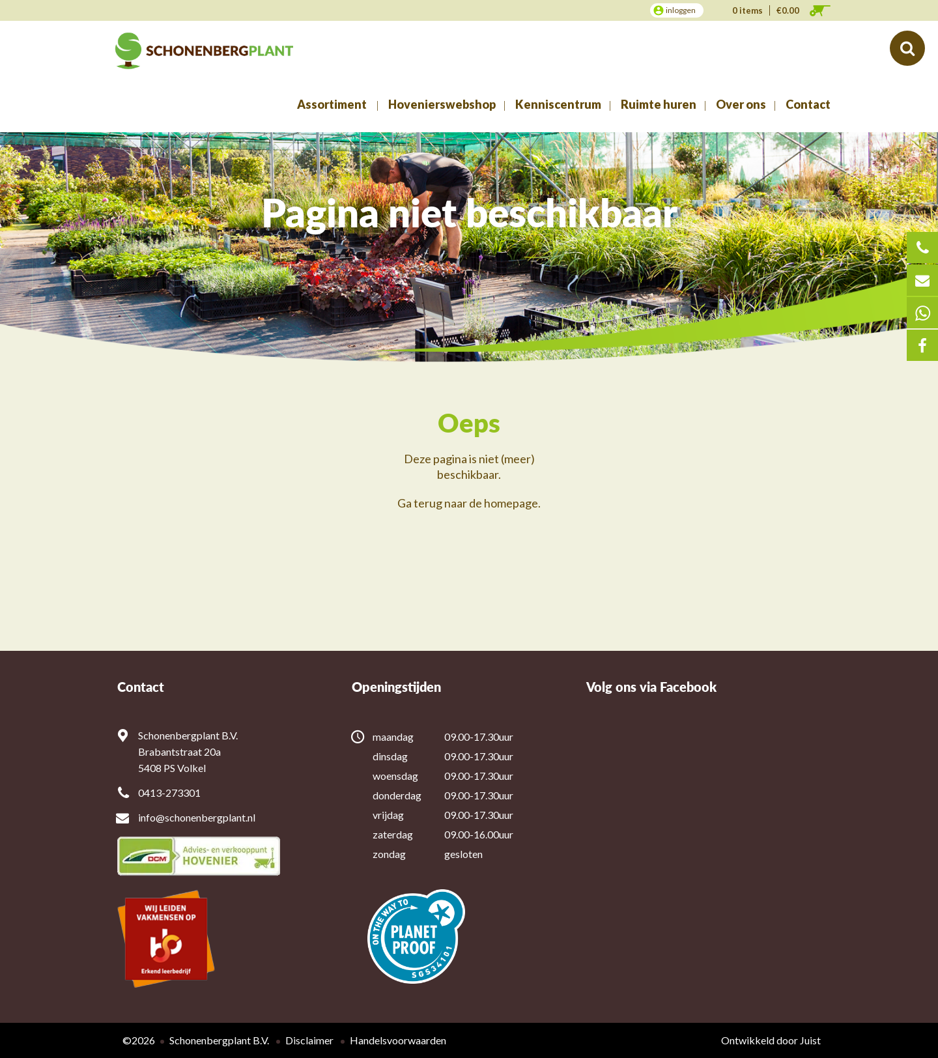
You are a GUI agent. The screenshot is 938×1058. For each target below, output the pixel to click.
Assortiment (332, 104)
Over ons (741, 104)
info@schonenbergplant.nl (196, 817)
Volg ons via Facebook (651, 686)
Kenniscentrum (558, 104)
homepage (511, 503)
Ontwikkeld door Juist (771, 1040)
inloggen (681, 10)
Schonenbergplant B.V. (219, 1040)
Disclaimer (309, 1040)
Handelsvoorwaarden (398, 1040)
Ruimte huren (658, 104)
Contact (808, 104)
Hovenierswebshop (442, 104)
